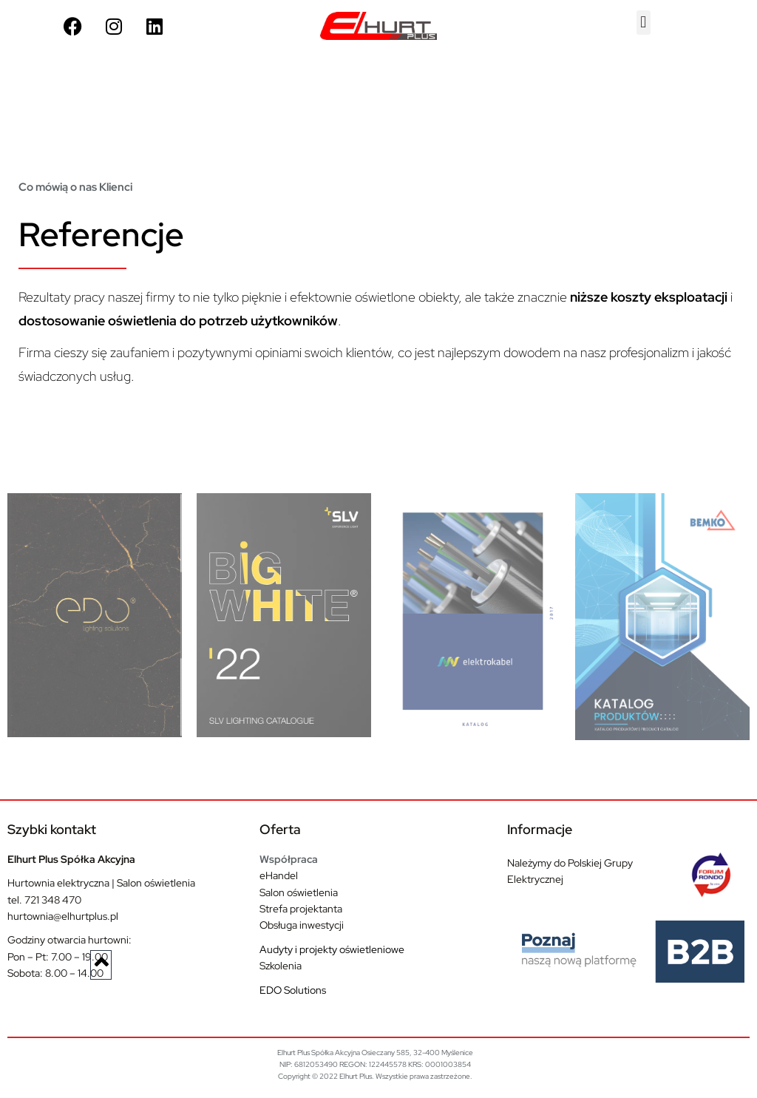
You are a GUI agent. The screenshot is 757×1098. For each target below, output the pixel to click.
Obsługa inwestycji (301, 925)
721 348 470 (52, 899)
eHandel (278, 875)
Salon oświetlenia (298, 892)
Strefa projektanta (300, 908)
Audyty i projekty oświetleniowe (331, 949)
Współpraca (288, 859)
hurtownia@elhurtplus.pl (62, 916)
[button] (644, 22)
